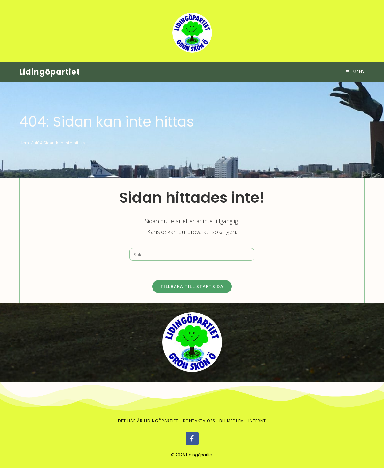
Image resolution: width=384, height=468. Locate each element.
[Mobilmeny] (355, 72)
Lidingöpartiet (49, 72)
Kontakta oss (199, 420)
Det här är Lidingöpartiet (148, 420)
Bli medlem (231, 420)
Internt (257, 420)
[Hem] (24, 143)
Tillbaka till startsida (192, 286)
